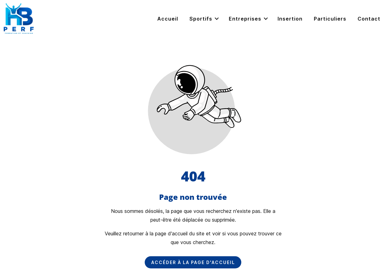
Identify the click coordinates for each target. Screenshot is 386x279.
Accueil (167, 19)
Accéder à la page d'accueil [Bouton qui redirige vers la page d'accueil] (193, 262)
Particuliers (330, 19)
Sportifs (204, 19)
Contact (369, 19)
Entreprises (249, 19)
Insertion (290, 19)
